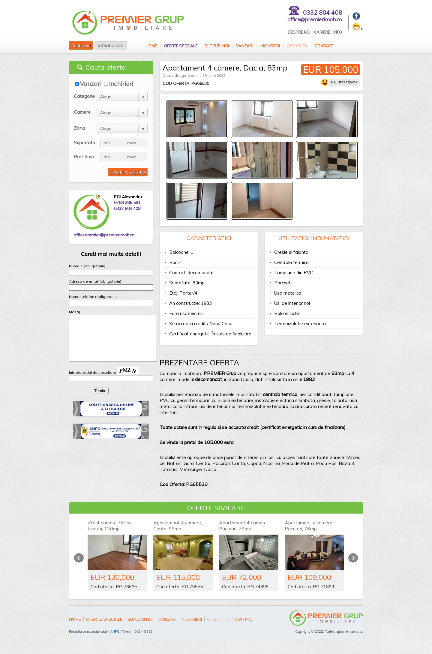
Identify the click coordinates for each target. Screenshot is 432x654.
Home (151, 46)
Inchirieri (270, 46)
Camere (82, 112)
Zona (79, 128)
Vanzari (244, 46)
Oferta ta (297, 46)
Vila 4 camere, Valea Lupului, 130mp (109, 526)
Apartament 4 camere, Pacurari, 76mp (309, 526)
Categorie (84, 96)
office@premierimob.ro (314, 19)
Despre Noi (299, 32)
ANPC (114, 631)
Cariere (322, 32)
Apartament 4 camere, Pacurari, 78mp (243, 526)
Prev (79, 558)
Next (353, 558)
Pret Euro (84, 157)
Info (337, 32)
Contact (324, 46)
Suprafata (84, 143)
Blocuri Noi (217, 46)
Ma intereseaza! (344, 82)
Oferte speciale (180, 46)
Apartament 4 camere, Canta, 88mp (177, 526)
